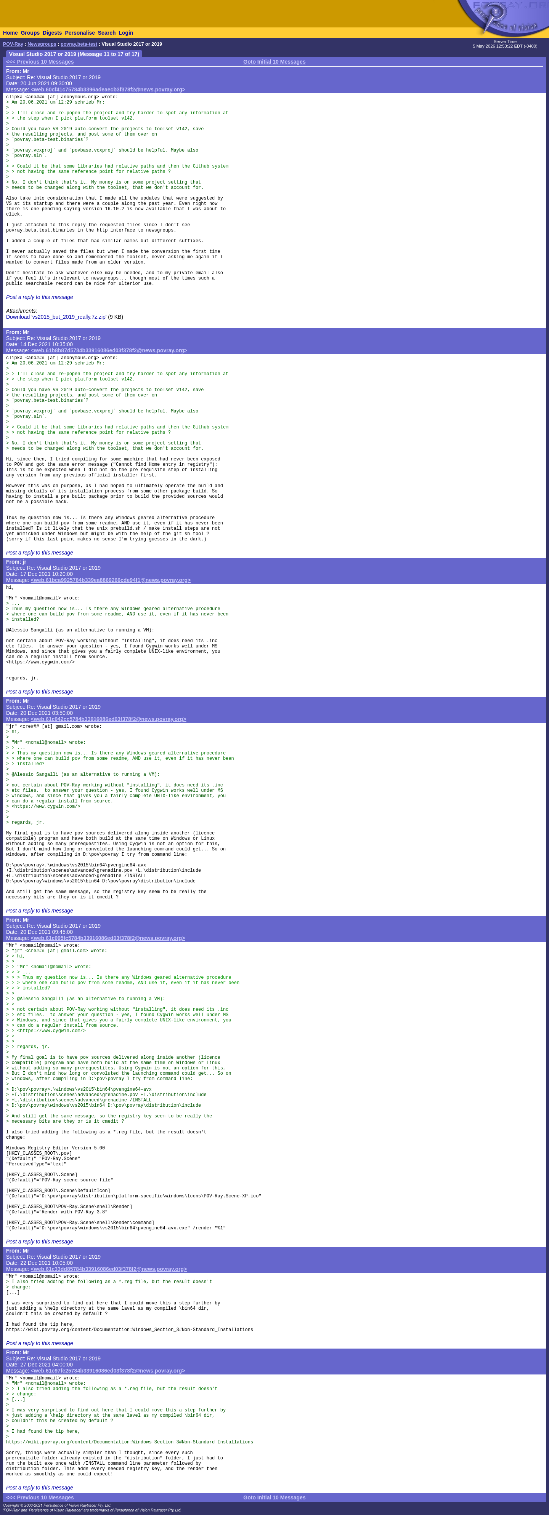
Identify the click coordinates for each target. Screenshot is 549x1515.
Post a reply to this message (39, 297)
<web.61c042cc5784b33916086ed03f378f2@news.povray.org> (108, 719)
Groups (30, 33)
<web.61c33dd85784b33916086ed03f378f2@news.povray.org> (109, 1269)
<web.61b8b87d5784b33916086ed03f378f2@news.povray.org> (109, 350)
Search (107, 33)
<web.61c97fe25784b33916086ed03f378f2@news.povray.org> (108, 1371)
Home (10, 33)
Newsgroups (41, 44)
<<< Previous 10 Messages (40, 62)
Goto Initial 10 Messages (274, 62)
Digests (52, 33)
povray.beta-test (79, 44)
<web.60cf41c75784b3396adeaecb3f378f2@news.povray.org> (108, 89)
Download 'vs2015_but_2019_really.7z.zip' (56, 317)
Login (126, 33)
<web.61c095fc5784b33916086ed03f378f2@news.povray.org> (108, 938)
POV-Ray (13, 44)
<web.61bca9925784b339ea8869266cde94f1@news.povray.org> (111, 580)
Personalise (80, 33)
